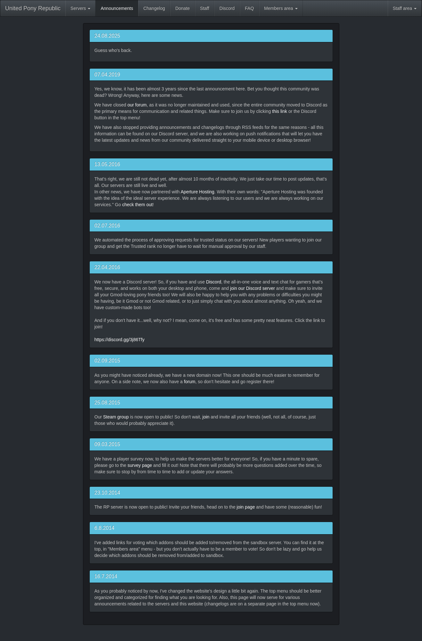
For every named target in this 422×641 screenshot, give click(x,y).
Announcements (117, 8)
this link (279, 111)
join (206, 416)
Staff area (405, 8)
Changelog (154, 8)
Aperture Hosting (197, 191)
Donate (182, 8)
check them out (137, 204)
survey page (140, 465)
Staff (204, 8)
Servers (80, 8)
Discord (227, 8)
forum (189, 381)
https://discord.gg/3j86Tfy (120, 339)
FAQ (249, 8)
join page (246, 507)
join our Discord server (252, 288)
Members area (280, 8)
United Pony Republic (33, 8)
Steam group (116, 416)
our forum (137, 104)
